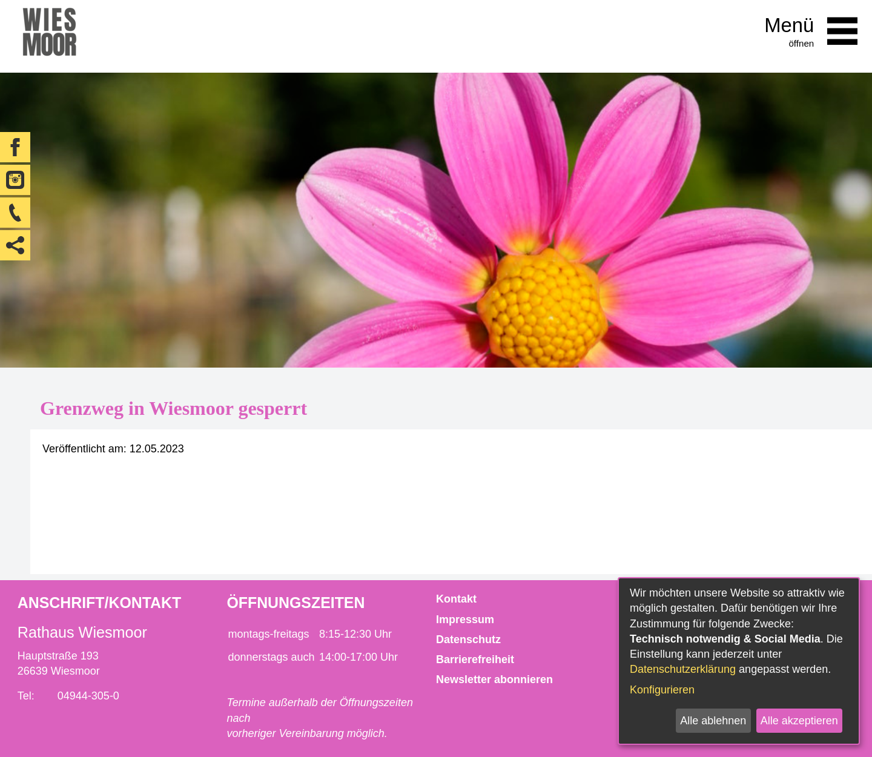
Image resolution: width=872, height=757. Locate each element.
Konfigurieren (662, 690)
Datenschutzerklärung (683, 669)
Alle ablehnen (713, 721)
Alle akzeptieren (799, 721)
